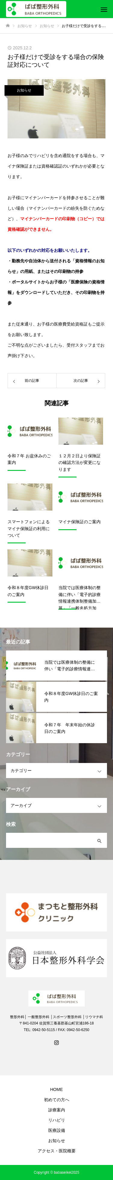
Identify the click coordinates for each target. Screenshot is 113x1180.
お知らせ (24, 90)
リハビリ (56, 1120)
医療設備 (56, 1130)
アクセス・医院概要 (57, 1150)
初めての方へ (56, 1099)
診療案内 (56, 1109)
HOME (56, 1089)
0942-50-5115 (43, 1030)
